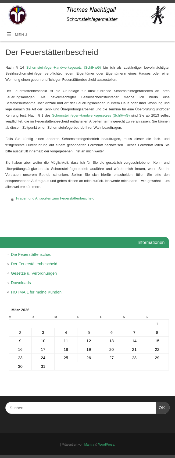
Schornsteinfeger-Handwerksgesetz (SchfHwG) (63, 67)
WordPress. (106, 444)
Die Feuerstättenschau (31, 254)
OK (160, 407)
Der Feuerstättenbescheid (34, 263)
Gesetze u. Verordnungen (34, 273)
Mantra (89, 444)
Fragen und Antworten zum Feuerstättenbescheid (55, 198)
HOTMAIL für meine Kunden (36, 292)
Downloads (21, 282)
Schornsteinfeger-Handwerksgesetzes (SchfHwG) (91, 115)
